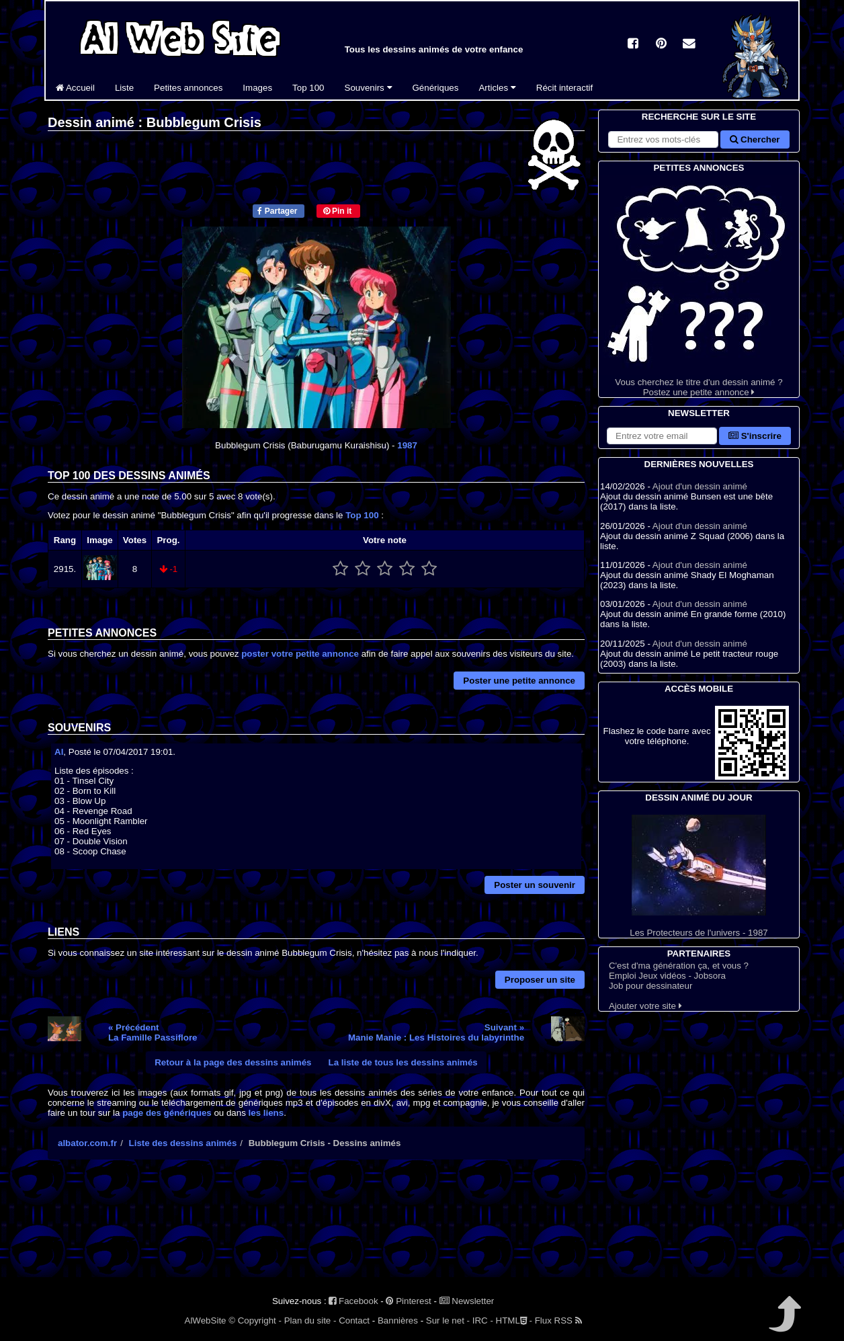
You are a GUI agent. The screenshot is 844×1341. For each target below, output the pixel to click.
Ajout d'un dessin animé (699, 486)
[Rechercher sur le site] (663, 139)
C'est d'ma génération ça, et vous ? (679, 966)
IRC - (482, 1320)
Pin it (337, 211)
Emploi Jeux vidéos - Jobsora (667, 976)
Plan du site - (310, 1320)
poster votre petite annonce (300, 654)
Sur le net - (448, 1320)
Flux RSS (558, 1320)
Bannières (398, 1320)
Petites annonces (188, 88)
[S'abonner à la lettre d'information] (662, 436)
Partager (277, 211)
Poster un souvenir (534, 885)
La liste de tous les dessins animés (403, 1062)
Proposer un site (540, 980)
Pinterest (408, 1301)
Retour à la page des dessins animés (233, 1062)
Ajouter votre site (645, 1006)
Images (257, 88)
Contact (354, 1320)
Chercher (754, 139)
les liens (266, 1113)
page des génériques (167, 1113)
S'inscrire (755, 436)
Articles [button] (496, 88)
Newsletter (467, 1301)
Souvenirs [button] (368, 88)
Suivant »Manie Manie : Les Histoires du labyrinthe (436, 1032)
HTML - (514, 1320)
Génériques (436, 88)
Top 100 (308, 88)
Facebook (353, 1301)
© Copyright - (255, 1320)
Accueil (75, 88)
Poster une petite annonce (519, 681)
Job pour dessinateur (650, 986)
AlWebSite (205, 1320)
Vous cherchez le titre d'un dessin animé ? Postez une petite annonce (699, 286)
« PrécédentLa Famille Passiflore (153, 1032)
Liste (124, 88)
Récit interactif (564, 88)
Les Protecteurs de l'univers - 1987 (699, 876)
